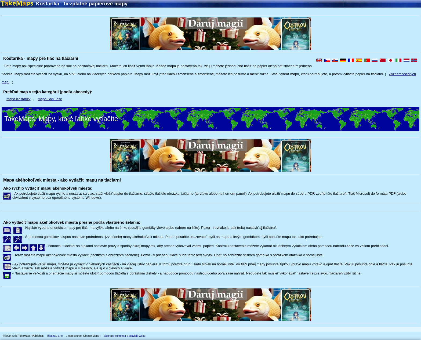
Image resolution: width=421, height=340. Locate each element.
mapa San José (50, 99)
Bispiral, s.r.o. (55, 335)
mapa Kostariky (18, 99)
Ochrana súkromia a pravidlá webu (125, 335)
